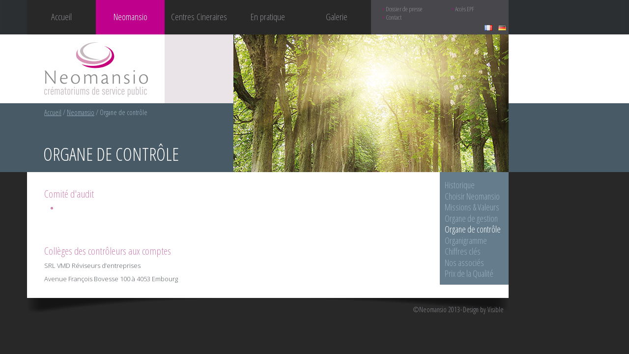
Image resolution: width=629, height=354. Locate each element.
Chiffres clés (463, 251)
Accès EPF (464, 9)
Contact (393, 17)
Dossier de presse (404, 9)
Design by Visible (483, 309)
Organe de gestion (471, 218)
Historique (460, 185)
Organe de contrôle (473, 229)
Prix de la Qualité (469, 273)
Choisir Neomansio (472, 196)
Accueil (61, 16)
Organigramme (466, 240)
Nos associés (464, 262)
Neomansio (80, 112)
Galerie (336, 16)
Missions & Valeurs (472, 207)
